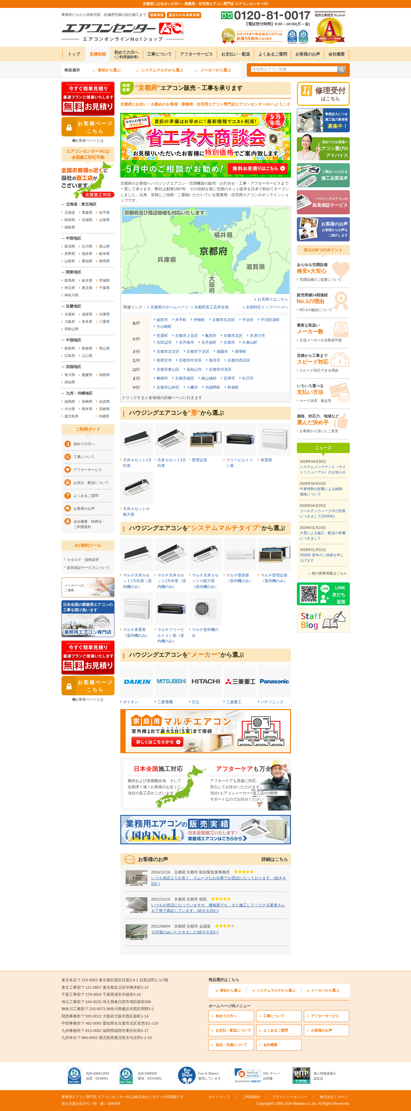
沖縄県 (104, 416)
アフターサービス (196, 54)
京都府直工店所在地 (211, 307)
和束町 (233, 387)
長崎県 (87, 402)
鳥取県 (69, 348)
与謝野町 (212, 387)
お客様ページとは (88, 140)
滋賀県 (87, 314)
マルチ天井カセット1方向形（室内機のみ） (137, 581)
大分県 (69, 409)
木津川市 (257, 335)
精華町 (241, 351)
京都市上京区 (186, 335)
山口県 (87, 356)
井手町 (181, 320)
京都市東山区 (168, 369)
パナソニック (272, 702)
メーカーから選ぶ (215, 70)
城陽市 (222, 351)
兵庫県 (104, 314)
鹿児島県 (71, 416)
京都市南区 (184, 378)
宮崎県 (104, 409)
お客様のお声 (307, 54)
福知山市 (194, 369)
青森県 (87, 212)
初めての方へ (126, 54)
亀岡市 (211, 335)
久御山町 (249, 342)
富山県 (104, 246)
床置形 (266, 460)
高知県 (69, 382)
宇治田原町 (270, 320)
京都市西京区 (238, 360)
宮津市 (229, 378)
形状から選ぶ (109, 70)
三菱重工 (234, 702)
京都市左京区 (168, 351)
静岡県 (104, 261)
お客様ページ (87, 126)
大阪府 (69, 322)
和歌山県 (71, 329)
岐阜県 (104, 254)
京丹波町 (209, 342)
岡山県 (104, 348)
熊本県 (87, 409)
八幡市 (192, 387)
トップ (74, 54)
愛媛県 (87, 375)
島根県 (87, 348)
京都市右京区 (223, 320)
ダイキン (130, 702)
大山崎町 (164, 326)
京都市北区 (233, 335)
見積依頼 (97, 54)
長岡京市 (164, 360)
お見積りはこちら (272, 299)
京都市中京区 (190, 360)
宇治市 (248, 320)
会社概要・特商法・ (93, 524)
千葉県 (104, 288)
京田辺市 (164, 342)
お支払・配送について (91, 483)
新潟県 (69, 246)
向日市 (248, 378)
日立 (195, 702)
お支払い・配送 (235, 54)
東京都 (87, 288)
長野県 (69, 254)
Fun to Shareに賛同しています (209, 1076)
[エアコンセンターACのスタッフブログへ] (323, 620)
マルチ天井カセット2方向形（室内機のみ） (171, 581)
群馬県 (69, 280)
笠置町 (162, 335)
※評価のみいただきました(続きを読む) (185, 932)
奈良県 (87, 322)
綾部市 (162, 320)
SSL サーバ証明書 (271, 1076)
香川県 (69, 375)
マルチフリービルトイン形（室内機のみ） (170, 635)
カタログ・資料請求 (83, 560)
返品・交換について (231, 1045)
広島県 (69, 356)
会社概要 (336, 54)
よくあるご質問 (272, 54)
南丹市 (214, 360)
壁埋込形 (199, 460)
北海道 (69, 212)
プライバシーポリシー (289, 1097)
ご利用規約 (251, 1097)
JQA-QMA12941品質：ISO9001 (98, 1076)
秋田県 (69, 220)
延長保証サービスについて (88, 568)
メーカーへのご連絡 (74, 588)
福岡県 (69, 402)
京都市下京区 (198, 351)
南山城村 (209, 378)
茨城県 (104, 280)
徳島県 (104, 375)
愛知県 (87, 261)
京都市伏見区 (220, 369)
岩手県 (104, 212)
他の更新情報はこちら (329, 573)
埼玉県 (69, 288)
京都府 (69, 314)
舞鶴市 (162, 378)
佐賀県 (104, 402)
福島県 (69, 227)
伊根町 (199, 320)
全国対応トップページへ (267, 307)
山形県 (104, 220)
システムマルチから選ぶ (162, 70)
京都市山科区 (168, 387)
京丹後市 (186, 342)
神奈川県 (71, 295)
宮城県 (87, 220)
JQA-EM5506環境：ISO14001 (150, 1076)
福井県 (87, 254)
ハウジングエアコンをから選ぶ (176, 413)
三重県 (104, 322)
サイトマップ (219, 1097)
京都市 (229, 342)
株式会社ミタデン (334, 1097)
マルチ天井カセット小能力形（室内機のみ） (205, 581)
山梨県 (69, 261)
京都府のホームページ (169, 307)
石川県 (87, 246)
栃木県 (87, 280)
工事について (159, 54)
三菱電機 (165, 702)
